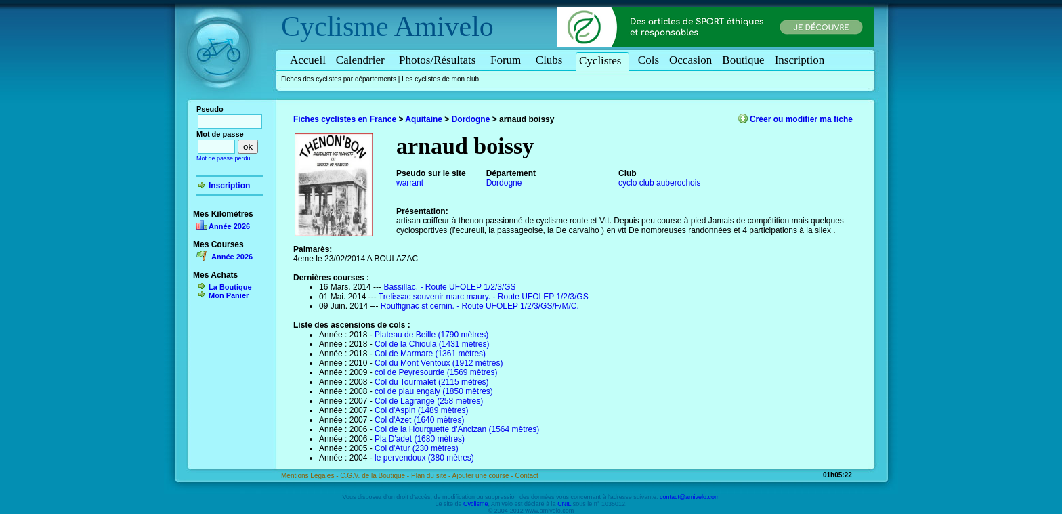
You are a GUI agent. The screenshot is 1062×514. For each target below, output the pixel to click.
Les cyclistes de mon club (440, 79)
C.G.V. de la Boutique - (375, 475)
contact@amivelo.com (690, 497)
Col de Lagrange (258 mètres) (429, 401)
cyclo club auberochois (659, 183)
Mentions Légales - (310, 475)
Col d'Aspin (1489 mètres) (421, 410)
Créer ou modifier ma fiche (801, 119)
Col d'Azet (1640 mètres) (419, 420)
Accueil (308, 59)
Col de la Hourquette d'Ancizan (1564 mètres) (457, 429)
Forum (508, 59)
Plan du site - (431, 475)
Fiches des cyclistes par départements (338, 79)
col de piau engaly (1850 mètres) (434, 391)
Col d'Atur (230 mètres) (417, 448)
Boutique (743, 59)
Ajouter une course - (483, 475)
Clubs (551, 59)
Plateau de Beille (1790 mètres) (431, 334)
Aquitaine (423, 119)
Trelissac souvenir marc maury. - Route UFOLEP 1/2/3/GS (484, 296)
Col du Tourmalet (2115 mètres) (432, 382)
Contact (526, 475)
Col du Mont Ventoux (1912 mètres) (439, 363)
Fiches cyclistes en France (344, 119)
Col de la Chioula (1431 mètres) (432, 344)
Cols (648, 59)
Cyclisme (335, 26)
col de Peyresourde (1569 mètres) (436, 372)
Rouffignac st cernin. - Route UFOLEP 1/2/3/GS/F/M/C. (480, 306)
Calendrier (362, 59)
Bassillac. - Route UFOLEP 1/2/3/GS (449, 287)
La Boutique (230, 287)
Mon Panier (229, 295)
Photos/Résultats (439, 59)
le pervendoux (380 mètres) (424, 458)
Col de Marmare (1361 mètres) (430, 353)
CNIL (564, 503)
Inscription (800, 59)
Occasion (690, 59)
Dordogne (471, 119)
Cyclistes (602, 60)
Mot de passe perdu (223, 158)
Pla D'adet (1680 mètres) (420, 439)
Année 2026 (229, 226)
